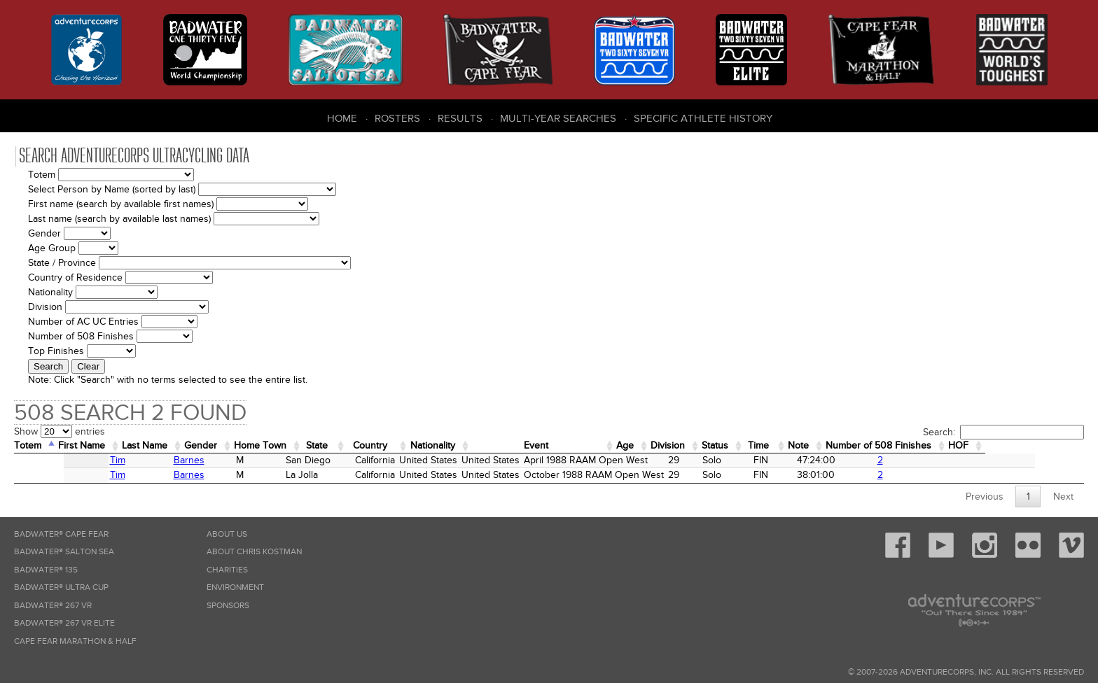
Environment (235, 587)
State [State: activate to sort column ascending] (348, 445)
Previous (984, 496)
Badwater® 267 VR (53, 605)
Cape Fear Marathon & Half (75, 641)
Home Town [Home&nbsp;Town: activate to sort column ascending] (285, 445)
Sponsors (228, 605)
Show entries (59, 431)
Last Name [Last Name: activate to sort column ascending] (158, 445)
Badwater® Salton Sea (64, 551)
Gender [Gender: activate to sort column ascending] (220, 445)
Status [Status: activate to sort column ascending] (786, 445)
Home (342, 118)
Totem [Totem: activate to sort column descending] (29, 445)
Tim (73, 460)
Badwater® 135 (46, 570)
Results (460, 118)
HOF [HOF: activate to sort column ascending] (1053, 445)
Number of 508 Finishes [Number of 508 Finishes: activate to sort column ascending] (966, 445)
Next (1063, 496)
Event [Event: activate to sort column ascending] (588, 445)
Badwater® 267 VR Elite (64, 623)
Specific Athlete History (703, 118)
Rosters (397, 118)
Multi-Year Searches (558, 118)
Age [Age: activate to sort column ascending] (687, 445)
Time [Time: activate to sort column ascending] (833, 445)
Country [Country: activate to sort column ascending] (406, 445)
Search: (1003, 432)
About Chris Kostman (254, 551)
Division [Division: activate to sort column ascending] (734, 445)
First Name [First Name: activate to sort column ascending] (89, 445)
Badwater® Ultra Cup (61, 587)
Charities (227, 570)
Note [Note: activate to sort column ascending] (877, 445)
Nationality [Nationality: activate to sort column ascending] (474, 445)
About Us (227, 534)
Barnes (150, 460)
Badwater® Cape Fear (61, 534)
